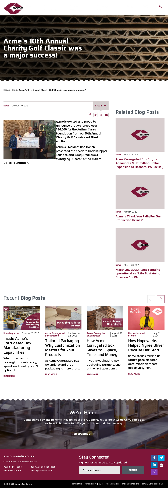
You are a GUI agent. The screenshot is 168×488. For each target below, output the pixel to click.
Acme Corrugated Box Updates (55, 334)
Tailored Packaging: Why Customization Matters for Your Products (62, 348)
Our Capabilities (52, 8)
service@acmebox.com (41, 470)
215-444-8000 (14, 467)
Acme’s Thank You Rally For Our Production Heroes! (138, 218)
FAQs (146, 6)
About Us (30, 8)
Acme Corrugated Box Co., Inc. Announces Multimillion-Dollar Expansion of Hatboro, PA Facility (139, 163)
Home (6, 90)
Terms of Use (76, 484)
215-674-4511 (14, 470)
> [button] (161, 299)
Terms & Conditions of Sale (153, 484)
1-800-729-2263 (47, 467)
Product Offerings (76, 8)
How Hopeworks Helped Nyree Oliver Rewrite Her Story (146, 345)
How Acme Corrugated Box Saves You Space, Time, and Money (102, 348)
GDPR (101, 484)
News (6, 105)
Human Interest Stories (136, 334)
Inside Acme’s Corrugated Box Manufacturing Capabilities (17, 345)
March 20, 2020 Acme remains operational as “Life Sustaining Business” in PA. (138, 273)
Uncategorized (11, 333)
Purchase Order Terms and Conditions (122, 484)
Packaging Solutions (104, 8)
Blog (130, 6)
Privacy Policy (90, 484)
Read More (9, 376)
